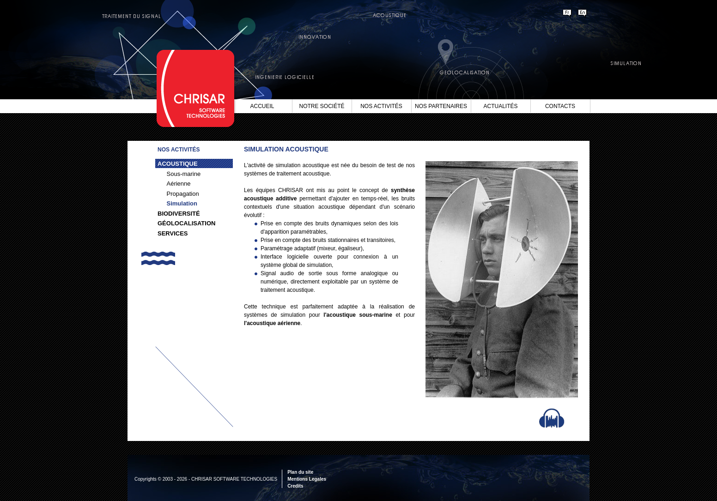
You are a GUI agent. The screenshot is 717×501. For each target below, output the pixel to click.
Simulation (182, 203)
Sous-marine (184, 173)
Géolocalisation (186, 223)
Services (173, 233)
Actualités (500, 106)
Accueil (262, 106)
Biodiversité (179, 213)
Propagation (183, 193)
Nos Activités (381, 106)
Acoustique (178, 163)
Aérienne (179, 183)
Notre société (321, 106)
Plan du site (300, 472)
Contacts (560, 106)
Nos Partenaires (441, 106)
